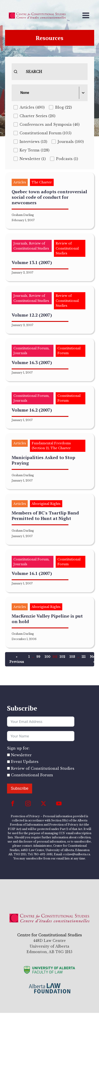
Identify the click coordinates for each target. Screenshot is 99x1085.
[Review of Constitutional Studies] (8, 768)
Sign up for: (18, 748)
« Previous (16, 659)
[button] (29, 107)
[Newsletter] (8, 754)
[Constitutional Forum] (8, 775)
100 (47, 657)
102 (62, 657)
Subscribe (19, 788)
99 (38, 657)
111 (84, 657)
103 (72, 657)
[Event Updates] (8, 761)
